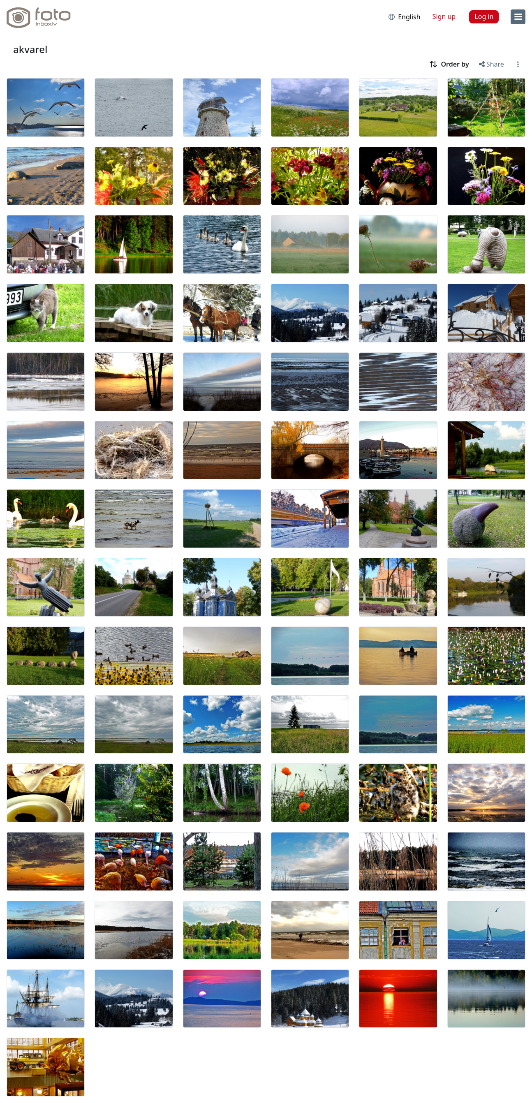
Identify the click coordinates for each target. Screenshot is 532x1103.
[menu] (518, 16)
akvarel (30, 49)
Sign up (444, 16)
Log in (483, 16)
